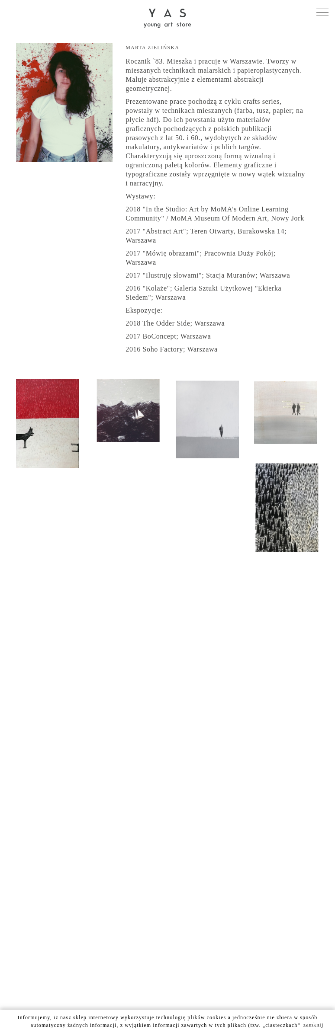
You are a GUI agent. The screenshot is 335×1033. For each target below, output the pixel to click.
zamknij (313, 1025)
